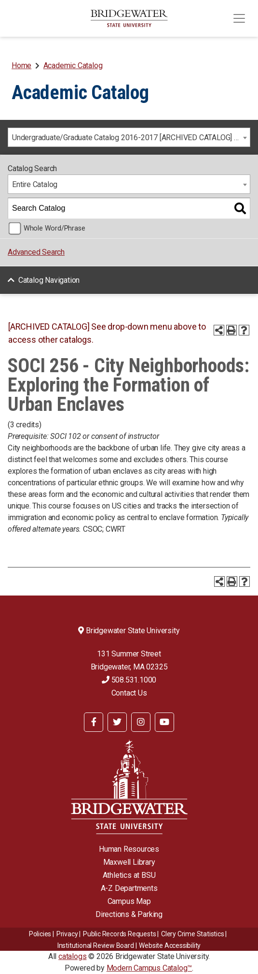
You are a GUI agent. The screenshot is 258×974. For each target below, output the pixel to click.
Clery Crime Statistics (192, 934)
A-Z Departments (129, 888)
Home (21, 65)
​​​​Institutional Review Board (95, 945)
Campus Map (129, 901)
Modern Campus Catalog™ (149, 968)
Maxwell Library (129, 862)
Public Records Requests (119, 934)
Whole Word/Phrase (54, 228)
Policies (40, 934)
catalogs (72, 956)
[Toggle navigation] (239, 18)
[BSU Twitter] (117, 722)
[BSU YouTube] (164, 722)
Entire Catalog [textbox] (34, 184)
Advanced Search (36, 252)
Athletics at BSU (129, 875)
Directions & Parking (129, 914)
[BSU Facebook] (93, 722)
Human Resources (129, 849)
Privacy (67, 934)
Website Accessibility (170, 945)
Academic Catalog (73, 65)
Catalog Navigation (49, 280)
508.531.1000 (129, 679)
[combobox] (129, 137)
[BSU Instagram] (140, 722)
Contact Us (129, 693)
